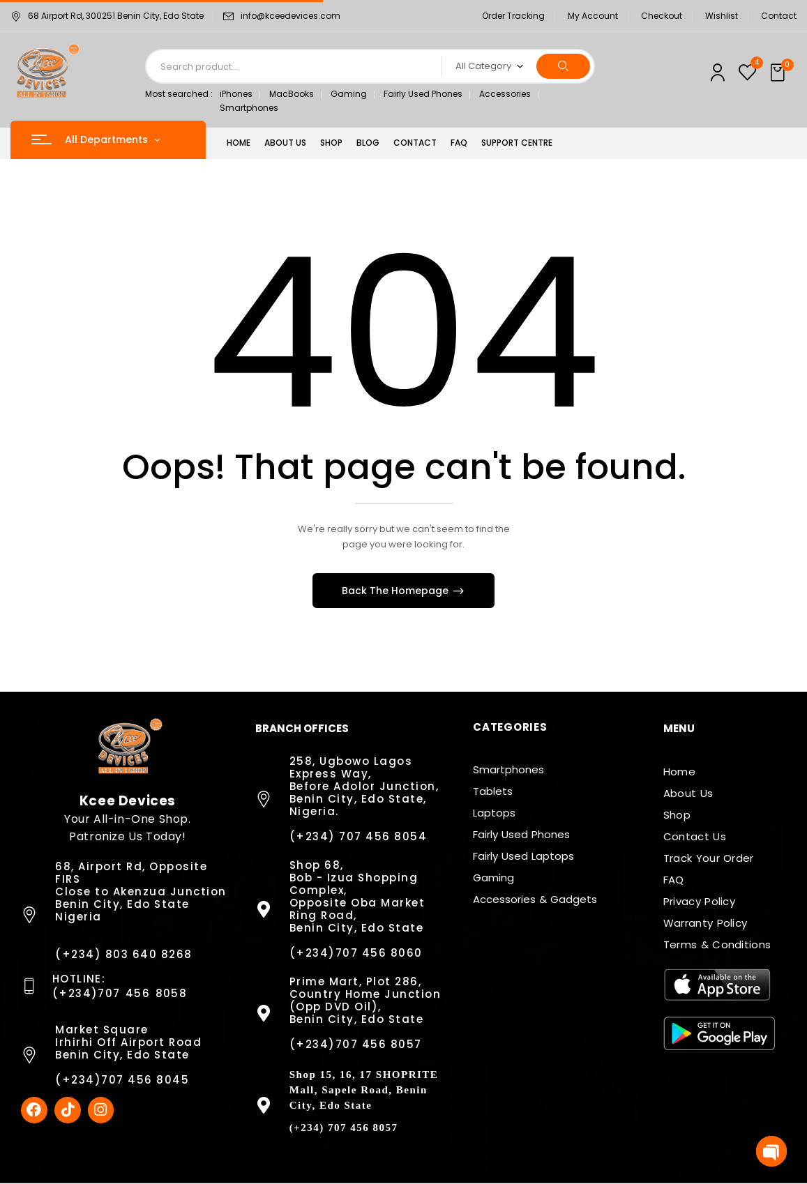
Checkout (661, 16)
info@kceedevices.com (290, 16)
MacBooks (291, 94)
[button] (779, 73)
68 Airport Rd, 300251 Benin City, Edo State (107, 16)
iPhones (236, 94)
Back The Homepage (396, 591)
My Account (593, 16)
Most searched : (179, 94)
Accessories (505, 94)
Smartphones (249, 108)
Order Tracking (513, 16)
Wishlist (721, 16)
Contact (779, 16)
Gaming (349, 94)
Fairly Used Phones (423, 94)
